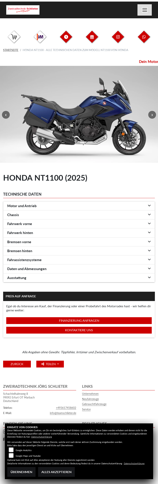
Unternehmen (90, 393)
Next (152, 115)
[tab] (79, 205)
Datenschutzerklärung (41, 436)
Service (86, 409)
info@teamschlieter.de (63, 413)
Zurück (19, 364)
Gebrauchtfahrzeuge (94, 404)
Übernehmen (21, 472)
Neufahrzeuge (90, 399)
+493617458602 (66, 407)
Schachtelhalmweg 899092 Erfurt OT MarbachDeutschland (19, 397)
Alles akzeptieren (56, 472)
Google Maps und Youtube (28, 456)
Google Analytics (24, 450)
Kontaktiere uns (79, 330)
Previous (6, 115)
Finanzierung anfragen (79, 320)
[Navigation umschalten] (144, 10)
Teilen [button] (53, 364)
